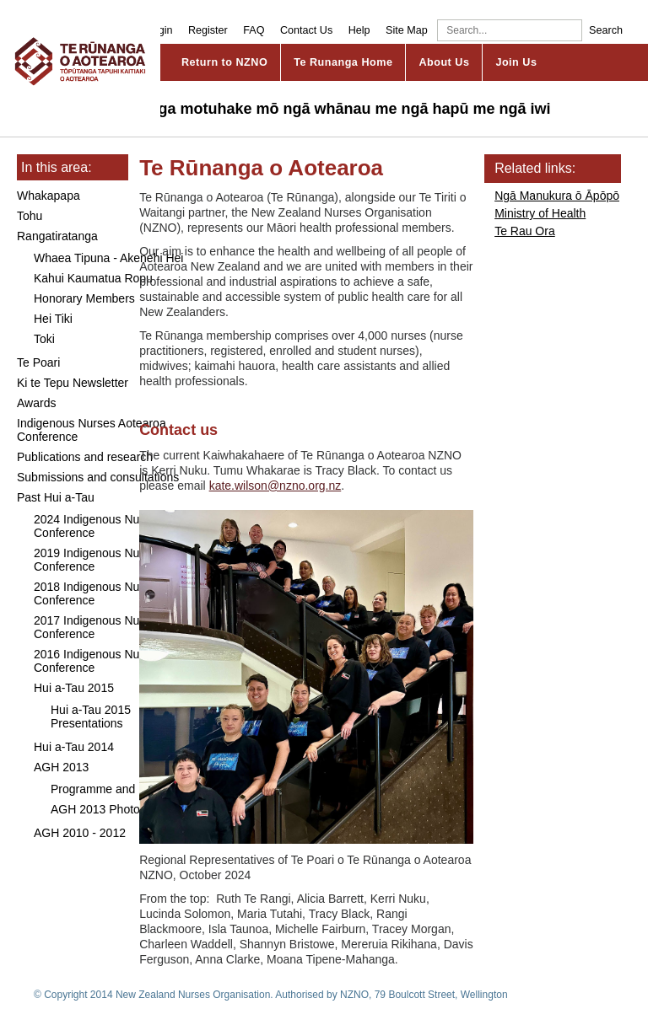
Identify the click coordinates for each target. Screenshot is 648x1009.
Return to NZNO (224, 62)
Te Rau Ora (524, 231)
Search (606, 30)
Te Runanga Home (343, 62)
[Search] (509, 30)
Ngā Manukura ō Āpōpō (556, 195)
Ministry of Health (540, 213)
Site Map (407, 30)
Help (359, 30)
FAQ (253, 30)
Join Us (516, 62)
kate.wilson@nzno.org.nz (275, 485)
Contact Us (306, 30)
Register (208, 30)
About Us (443, 62)
